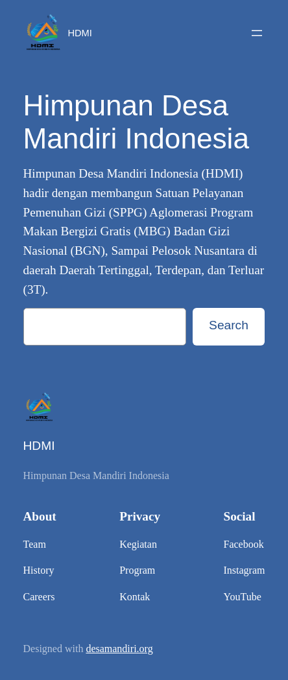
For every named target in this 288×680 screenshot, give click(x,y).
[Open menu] (257, 33)
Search (228, 325)
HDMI (79, 33)
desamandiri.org (119, 648)
